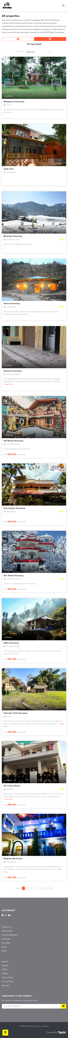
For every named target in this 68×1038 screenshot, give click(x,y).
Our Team (6, 943)
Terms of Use (7, 978)
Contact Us (6, 927)
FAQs (4, 951)
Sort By (19, 52)
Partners (5, 974)
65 (43, 888)
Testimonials (7, 931)
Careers (5, 966)
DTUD (4, 970)
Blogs (4, 947)
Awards (5, 962)
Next (50, 888)
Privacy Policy (7, 982)
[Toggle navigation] (63, 5)
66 (46, 888)
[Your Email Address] (31, 1006)
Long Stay (6, 939)
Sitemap (5, 986)
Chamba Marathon (10, 935)
